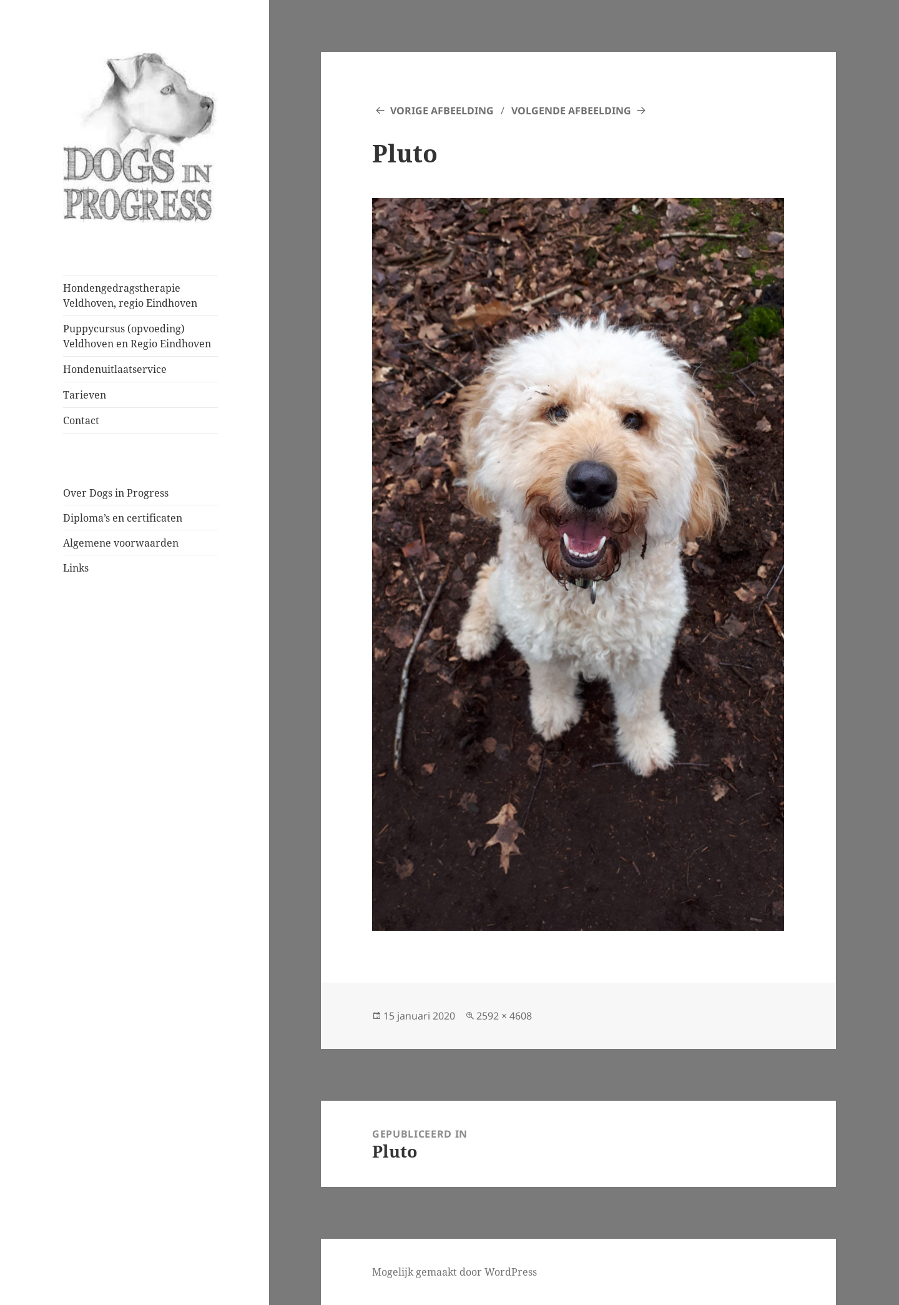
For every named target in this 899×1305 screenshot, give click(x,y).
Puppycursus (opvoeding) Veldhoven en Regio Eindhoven (137, 336)
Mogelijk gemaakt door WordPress (454, 1272)
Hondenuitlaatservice (115, 369)
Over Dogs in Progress (116, 493)
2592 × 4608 (504, 1016)
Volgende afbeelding (571, 110)
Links (76, 568)
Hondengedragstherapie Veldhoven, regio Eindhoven (130, 295)
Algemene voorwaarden (121, 543)
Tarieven (84, 395)
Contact (81, 420)
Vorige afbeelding (442, 110)
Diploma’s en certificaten (122, 518)
